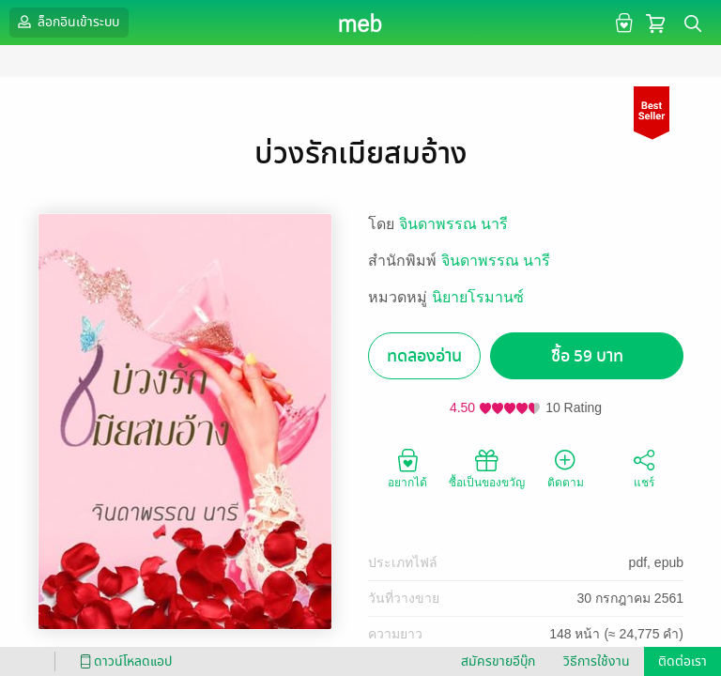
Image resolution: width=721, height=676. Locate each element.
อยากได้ (407, 467)
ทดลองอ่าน (424, 356)
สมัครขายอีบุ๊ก (498, 661)
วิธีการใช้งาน (596, 661)
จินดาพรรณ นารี (453, 224)
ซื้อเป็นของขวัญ (487, 467)
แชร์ (644, 467)
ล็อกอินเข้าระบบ (66, 21)
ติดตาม (565, 467)
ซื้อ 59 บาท (587, 356)
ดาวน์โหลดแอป (123, 661)
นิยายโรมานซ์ (478, 297)
